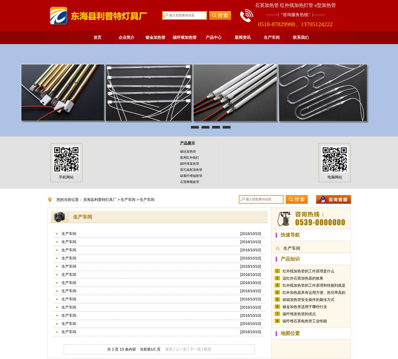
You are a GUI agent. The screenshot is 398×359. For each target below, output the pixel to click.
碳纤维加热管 (184, 37)
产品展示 (187, 143)
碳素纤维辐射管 (191, 176)
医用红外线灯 (189, 157)
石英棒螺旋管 (189, 182)
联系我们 (301, 37)
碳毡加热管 (188, 151)
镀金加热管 (155, 37)
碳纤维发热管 (189, 164)
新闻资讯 (243, 37)
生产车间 (272, 37)
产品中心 (214, 37)
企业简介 (126, 37)
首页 (97, 37)
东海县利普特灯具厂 (99, 199)
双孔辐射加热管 (191, 170)
